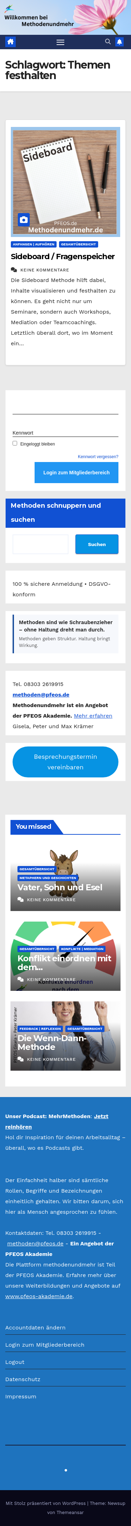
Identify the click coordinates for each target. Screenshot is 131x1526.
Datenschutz (23, 1379)
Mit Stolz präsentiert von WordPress (46, 1503)
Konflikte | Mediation (82, 949)
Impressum (20, 1396)
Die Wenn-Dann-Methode (51, 1042)
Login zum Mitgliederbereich (45, 1344)
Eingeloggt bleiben (34, 444)
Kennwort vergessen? (98, 456)
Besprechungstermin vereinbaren (65, 762)
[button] (108, 41)
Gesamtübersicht (78, 244)
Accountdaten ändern (35, 1327)
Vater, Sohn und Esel (59, 887)
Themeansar (70, 1512)
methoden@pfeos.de (35, 1243)
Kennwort (23, 433)
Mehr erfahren (93, 715)
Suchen (97, 544)
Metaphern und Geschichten (48, 878)
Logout (14, 1362)
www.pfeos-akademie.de (39, 1296)
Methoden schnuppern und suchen (56, 513)
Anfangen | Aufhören (33, 244)
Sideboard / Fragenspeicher (63, 256)
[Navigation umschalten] (60, 42)
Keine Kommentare (44, 270)
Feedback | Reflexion (40, 1029)
